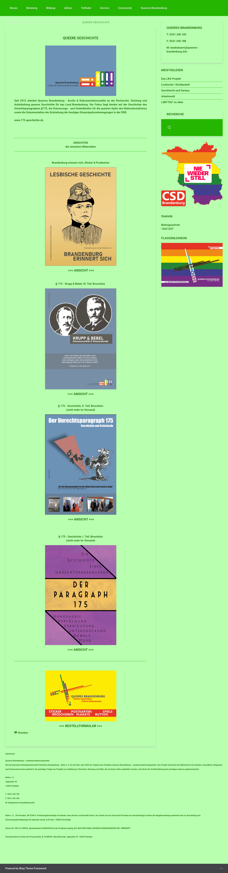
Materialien (67, 22)
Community (125, 8)
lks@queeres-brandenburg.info (21, 803)
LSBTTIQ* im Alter (172, 102)
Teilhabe (86, 8)
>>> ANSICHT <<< (81, 270)
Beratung (31, 8)
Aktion (68, 8)
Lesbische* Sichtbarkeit (175, 84)
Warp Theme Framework (32, 868)
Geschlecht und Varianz (175, 90)
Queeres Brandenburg (154, 8)
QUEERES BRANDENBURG (21, 22)
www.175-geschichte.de (28, 120)
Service (104, 8)
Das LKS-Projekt (171, 78)
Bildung (50, 8)
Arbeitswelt (168, 96)
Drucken (21, 732)
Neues (13, 8)
